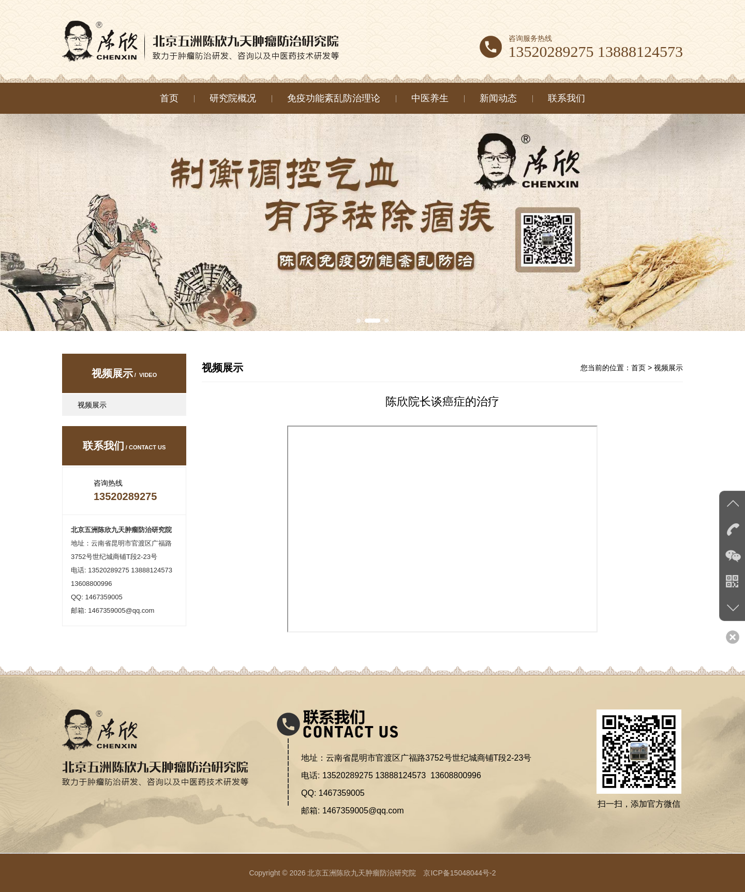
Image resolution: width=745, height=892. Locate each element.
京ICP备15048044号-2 (459, 873)
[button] (358, 321)
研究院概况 (233, 98)
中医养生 (430, 98)
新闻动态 (498, 98)
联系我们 (566, 98)
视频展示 (92, 405)
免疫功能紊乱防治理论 (333, 98)
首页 (169, 98)
